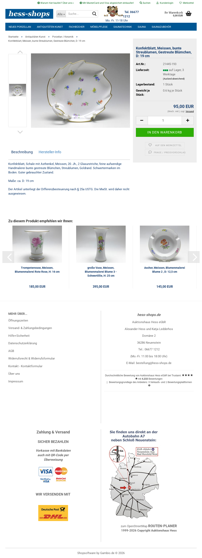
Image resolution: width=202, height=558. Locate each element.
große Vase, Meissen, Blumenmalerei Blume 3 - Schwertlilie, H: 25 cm (101, 271)
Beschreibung (22, 152)
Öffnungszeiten (18, 320)
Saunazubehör (161, 26)
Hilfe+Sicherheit (19, 336)
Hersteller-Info (50, 152)
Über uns (14, 373)
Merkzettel (186, 3)
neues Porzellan (20, 26)
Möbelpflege (99, 26)
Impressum (15, 381)
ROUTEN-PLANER (162, 526)
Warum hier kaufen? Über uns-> (55, 3)
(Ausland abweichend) (174, 79)
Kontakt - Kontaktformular (25, 366)
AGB (11, 351)
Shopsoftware (86, 553)
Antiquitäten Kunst (50, 26)
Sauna (142, 26)
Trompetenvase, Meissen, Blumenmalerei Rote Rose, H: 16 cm (37, 269)
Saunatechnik (122, 26)
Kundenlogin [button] (164, 3)
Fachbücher (76, 26)
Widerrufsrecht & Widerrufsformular (31, 358)
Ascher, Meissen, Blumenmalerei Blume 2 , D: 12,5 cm (164, 269)
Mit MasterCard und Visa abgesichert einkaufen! (107, 3)
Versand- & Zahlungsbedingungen (30, 328)
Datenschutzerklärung (22, 343)
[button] (20, 52)
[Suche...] (61, 13)
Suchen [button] (145, 3)
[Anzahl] (165, 120)
